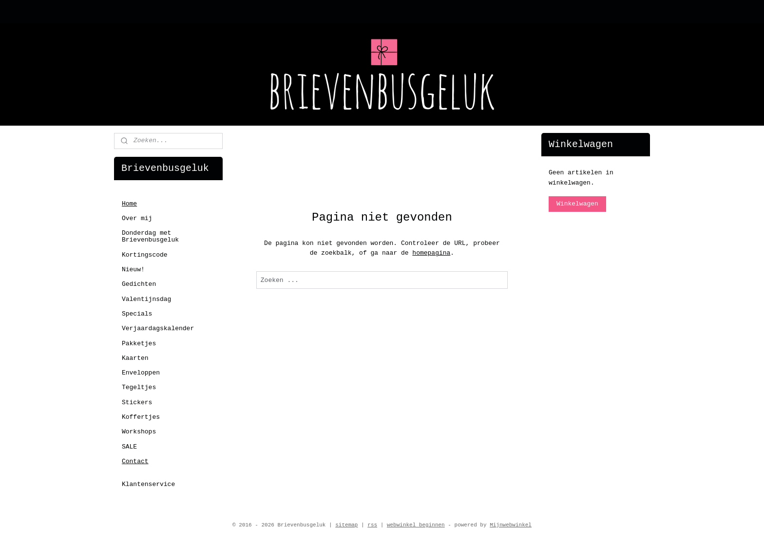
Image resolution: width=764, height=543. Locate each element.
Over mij (137, 218)
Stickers (137, 402)
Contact (135, 461)
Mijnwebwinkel (511, 525)
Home (129, 203)
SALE (129, 446)
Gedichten (139, 284)
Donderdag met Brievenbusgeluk (150, 236)
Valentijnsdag (146, 299)
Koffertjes (141, 417)
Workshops (139, 431)
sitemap (346, 525)
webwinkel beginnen (416, 525)
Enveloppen (141, 372)
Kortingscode (145, 255)
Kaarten (135, 358)
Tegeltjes (139, 387)
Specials (137, 314)
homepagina (431, 253)
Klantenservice (148, 484)
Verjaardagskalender (158, 328)
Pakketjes (139, 343)
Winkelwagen (577, 203)
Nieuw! (133, 269)
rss (372, 525)
